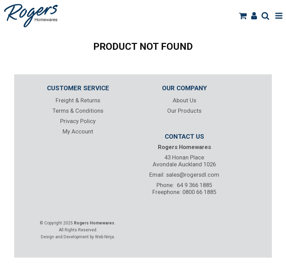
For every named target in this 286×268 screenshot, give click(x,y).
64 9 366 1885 (194, 185)
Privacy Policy (78, 121)
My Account (78, 131)
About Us (184, 100)
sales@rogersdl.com (192, 174)
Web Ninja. (105, 236)
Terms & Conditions (78, 110)
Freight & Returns (78, 100)
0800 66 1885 (199, 191)
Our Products (184, 110)
